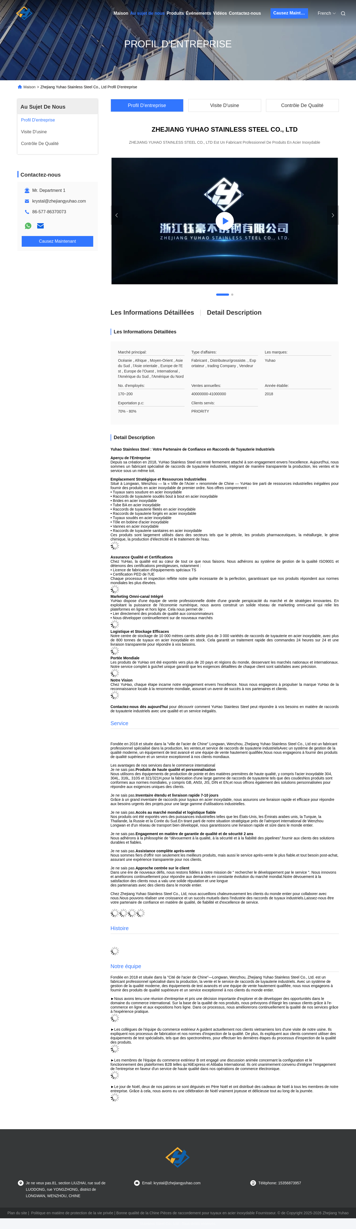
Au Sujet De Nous (43, 107)
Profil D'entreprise (147, 105)
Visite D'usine (224, 105)
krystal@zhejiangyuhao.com (59, 201)
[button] (222, 295)
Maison (121, 13)
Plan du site (17, 1213)
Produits (175, 13)
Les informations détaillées (152, 312)
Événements (198, 13)
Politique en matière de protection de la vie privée (72, 1213)
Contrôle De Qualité (302, 105)
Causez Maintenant (290, 13)
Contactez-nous (245, 13)
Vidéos (220, 13)
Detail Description (234, 312)
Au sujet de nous (147, 13)
